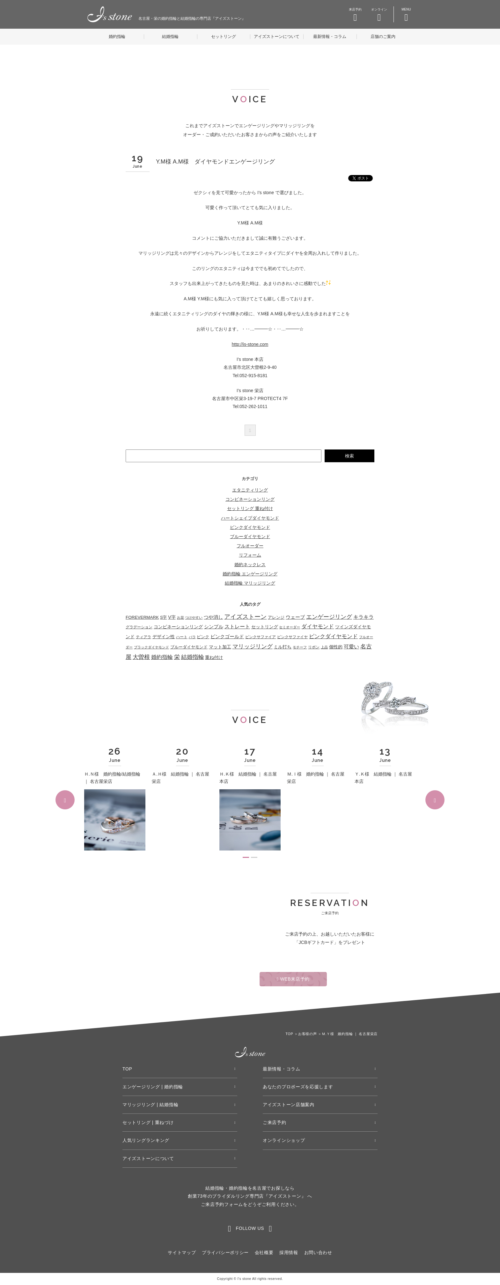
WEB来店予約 (293, 979)
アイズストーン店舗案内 (288, 1104)
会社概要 (264, 1252)
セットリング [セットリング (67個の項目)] (264, 626)
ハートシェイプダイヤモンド (250, 518)
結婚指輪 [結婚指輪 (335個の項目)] (192, 657)
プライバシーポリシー (225, 1252)
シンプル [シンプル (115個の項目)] (213, 626)
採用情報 (288, 1252)
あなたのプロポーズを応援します (298, 1086)
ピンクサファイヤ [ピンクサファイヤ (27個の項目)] (292, 637)
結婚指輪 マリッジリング (250, 583)
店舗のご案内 (383, 36)
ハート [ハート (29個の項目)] (182, 637)
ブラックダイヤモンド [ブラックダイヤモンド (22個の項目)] (151, 647)
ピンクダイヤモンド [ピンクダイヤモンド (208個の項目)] (333, 636)
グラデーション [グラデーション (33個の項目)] (139, 627)
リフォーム (250, 555)
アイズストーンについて (276, 36)
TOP (127, 1068)
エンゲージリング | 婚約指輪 (152, 1086)
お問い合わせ (318, 1252)
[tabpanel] (114, 799)
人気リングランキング (145, 1140)
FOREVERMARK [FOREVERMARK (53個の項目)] (142, 617)
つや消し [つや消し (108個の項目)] (213, 617)
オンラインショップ (284, 1140)
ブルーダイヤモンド (250, 536)
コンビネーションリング (250, 499)
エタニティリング (250, 490)
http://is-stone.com (250, 344)
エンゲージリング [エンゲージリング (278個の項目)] (329, 617)
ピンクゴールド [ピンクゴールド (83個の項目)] (227, 636)
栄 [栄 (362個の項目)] (177, 657)
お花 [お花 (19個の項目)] (180, 617)
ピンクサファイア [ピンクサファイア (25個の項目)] (260, 637)
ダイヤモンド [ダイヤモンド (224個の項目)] (317, 627)
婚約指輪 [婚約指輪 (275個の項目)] (162, 657)
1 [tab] (246, 857)
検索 (349, 455)
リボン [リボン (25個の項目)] (314, 647)
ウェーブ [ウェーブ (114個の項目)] (295, 617)
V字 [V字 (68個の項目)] (171, 617)
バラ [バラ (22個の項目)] (192, 637)
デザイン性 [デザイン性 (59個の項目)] (163, 636)
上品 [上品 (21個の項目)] (324, 647)
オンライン (379, 15)
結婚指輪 (170, 36)
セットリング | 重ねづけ (148, 1122)
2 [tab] (254, 857)
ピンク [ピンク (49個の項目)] (203, 636)
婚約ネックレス (250, 564)
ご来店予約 (274, 1122)
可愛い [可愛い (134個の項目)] (351, 646)
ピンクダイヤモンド (250, 527)
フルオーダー (250, 545)
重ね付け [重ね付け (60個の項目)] (214, 657)
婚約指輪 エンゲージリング (250, 573)
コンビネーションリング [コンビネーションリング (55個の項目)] (178, 626)
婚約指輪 (117, 36)
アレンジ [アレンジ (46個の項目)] (276, 617)
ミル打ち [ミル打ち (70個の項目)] (282, 646)
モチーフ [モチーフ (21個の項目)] (300, 647)
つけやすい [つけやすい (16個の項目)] (193, 617)
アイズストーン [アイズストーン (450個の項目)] (245, 616)
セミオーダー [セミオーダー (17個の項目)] (289, 627)
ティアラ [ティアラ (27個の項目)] (143, 637)
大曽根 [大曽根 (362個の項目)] (141, 657)
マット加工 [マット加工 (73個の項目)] (220, 646)
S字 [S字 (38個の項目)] (163, 617)
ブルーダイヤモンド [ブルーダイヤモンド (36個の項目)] (189, 647)
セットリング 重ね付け (250, 508)
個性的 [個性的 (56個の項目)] (335, 647)
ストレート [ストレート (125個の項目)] (237, 626)
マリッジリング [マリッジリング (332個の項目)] (252, 646)
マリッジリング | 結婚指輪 (150, 1104)
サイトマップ (182, 1252)
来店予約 (355, 15)
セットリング (223, 36)
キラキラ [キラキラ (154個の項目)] (363, 617)
